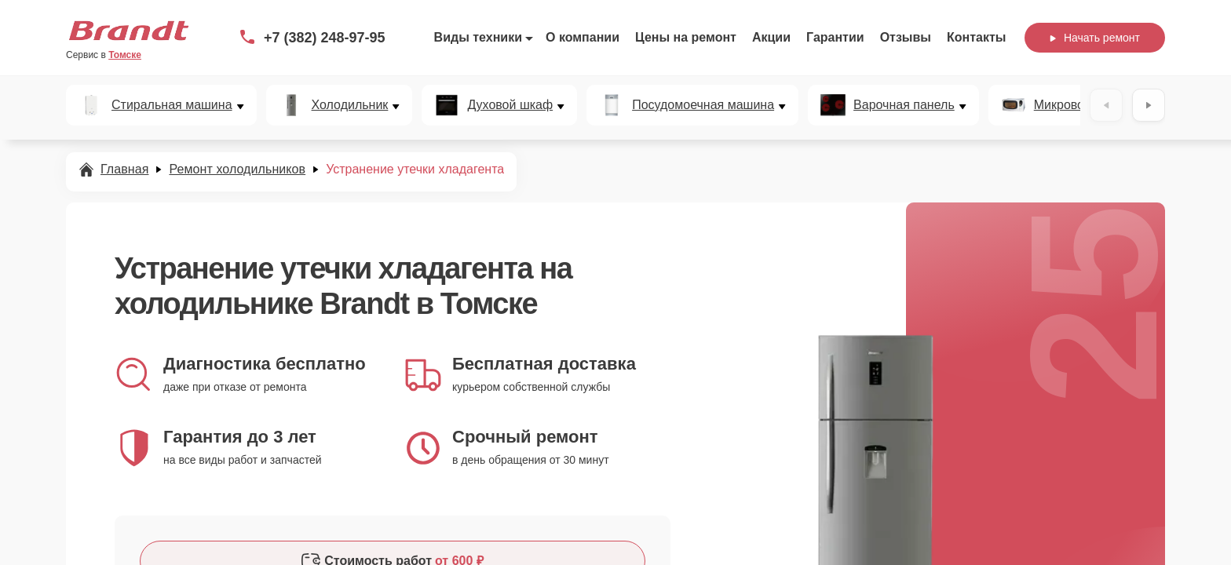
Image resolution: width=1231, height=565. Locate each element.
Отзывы (905, 37)
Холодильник (350, 105)
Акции (771, 37)
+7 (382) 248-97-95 (324, 38)
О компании (582, 37)
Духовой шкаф (510, 105)
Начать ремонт (1095, 38)
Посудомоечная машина (703, 105)
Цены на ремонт (685, 37)
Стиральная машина (171, 105)
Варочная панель (904, 105)
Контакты (976, 37)
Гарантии (835, 37)
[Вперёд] (1148, 105)
